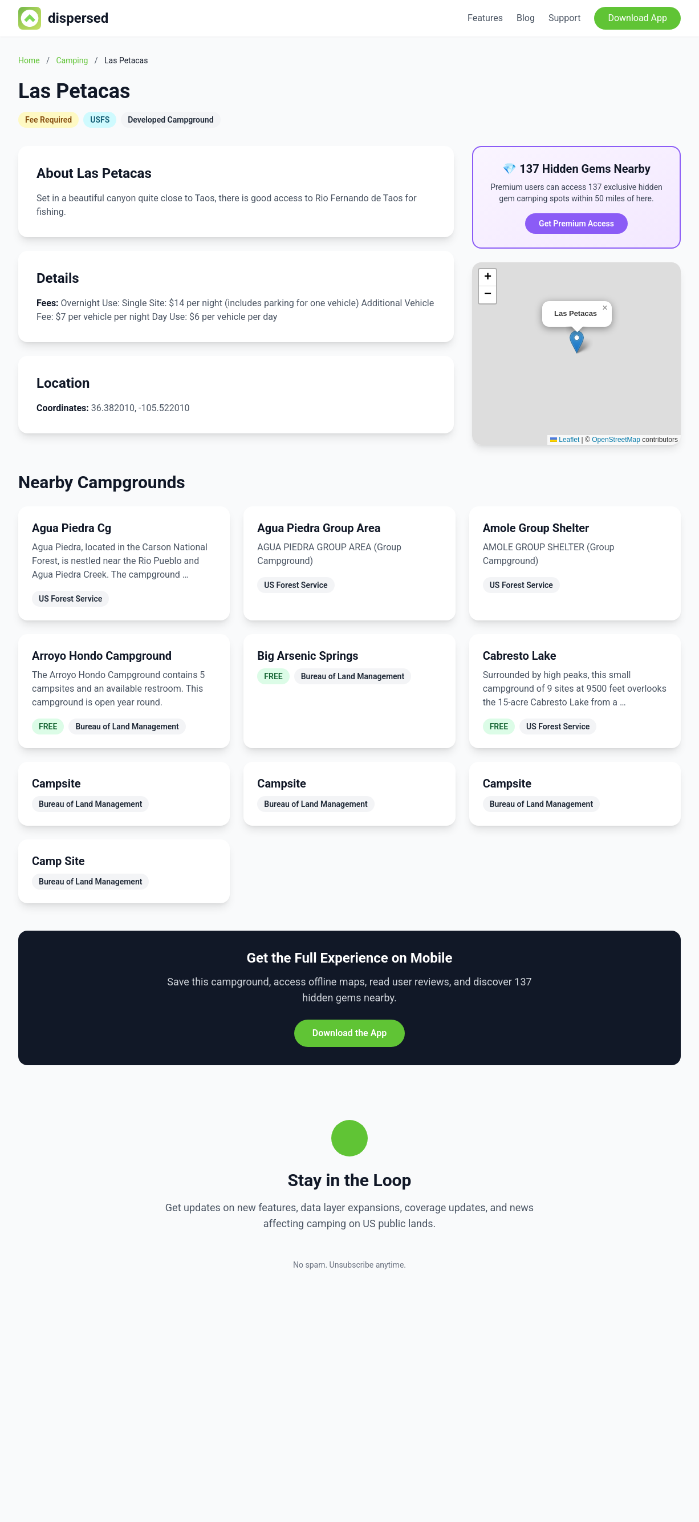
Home (29, 60)
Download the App (349, 1033)
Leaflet (564, 440)
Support (564, 18)
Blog (526, 18)
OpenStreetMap (616, 440)
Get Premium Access (576, 223)
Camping (72, 60)
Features (485, 18)
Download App (637, 18)
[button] (577, 342)
